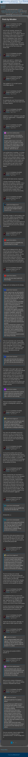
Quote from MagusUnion (12, 204)
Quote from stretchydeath (12, 505)
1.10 (19, 12)
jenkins (20, 9)
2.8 (18, 11)
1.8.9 (12, 12)
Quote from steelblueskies (12, 133)
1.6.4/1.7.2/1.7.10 (6, 12)
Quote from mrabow (11, 389)
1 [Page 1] (11, 742)
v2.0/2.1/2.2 (4, 11)
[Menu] (26, 1)
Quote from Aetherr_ (11, 240)
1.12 (25, 12)
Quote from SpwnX (11, 637)
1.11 (22, 12)
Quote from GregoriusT (12, 418)
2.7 (16, 11)
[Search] (18, 1)
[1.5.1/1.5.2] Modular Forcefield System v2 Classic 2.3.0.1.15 (14, 24)
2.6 (13, 11)
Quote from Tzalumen (11, 290)
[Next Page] (16, 743)
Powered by (14, 754)
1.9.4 (15, 12)
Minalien (8, 27)
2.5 (11, 11)
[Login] (22, 2)
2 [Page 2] (13, 742)
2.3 (9, 11)
